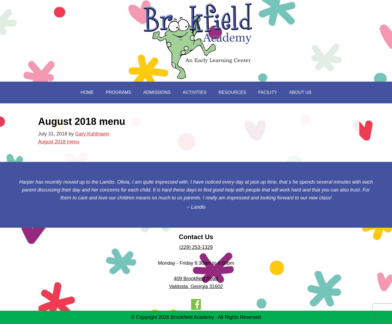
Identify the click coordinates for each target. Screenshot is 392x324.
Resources (232, 92)
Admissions (156, 92)
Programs (118, 92)
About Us (300, 92)
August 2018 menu (58, 141)
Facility (267, 92)
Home (87, 92)
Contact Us (196, 236)
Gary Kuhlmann (92, 134)
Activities (194, 92)
